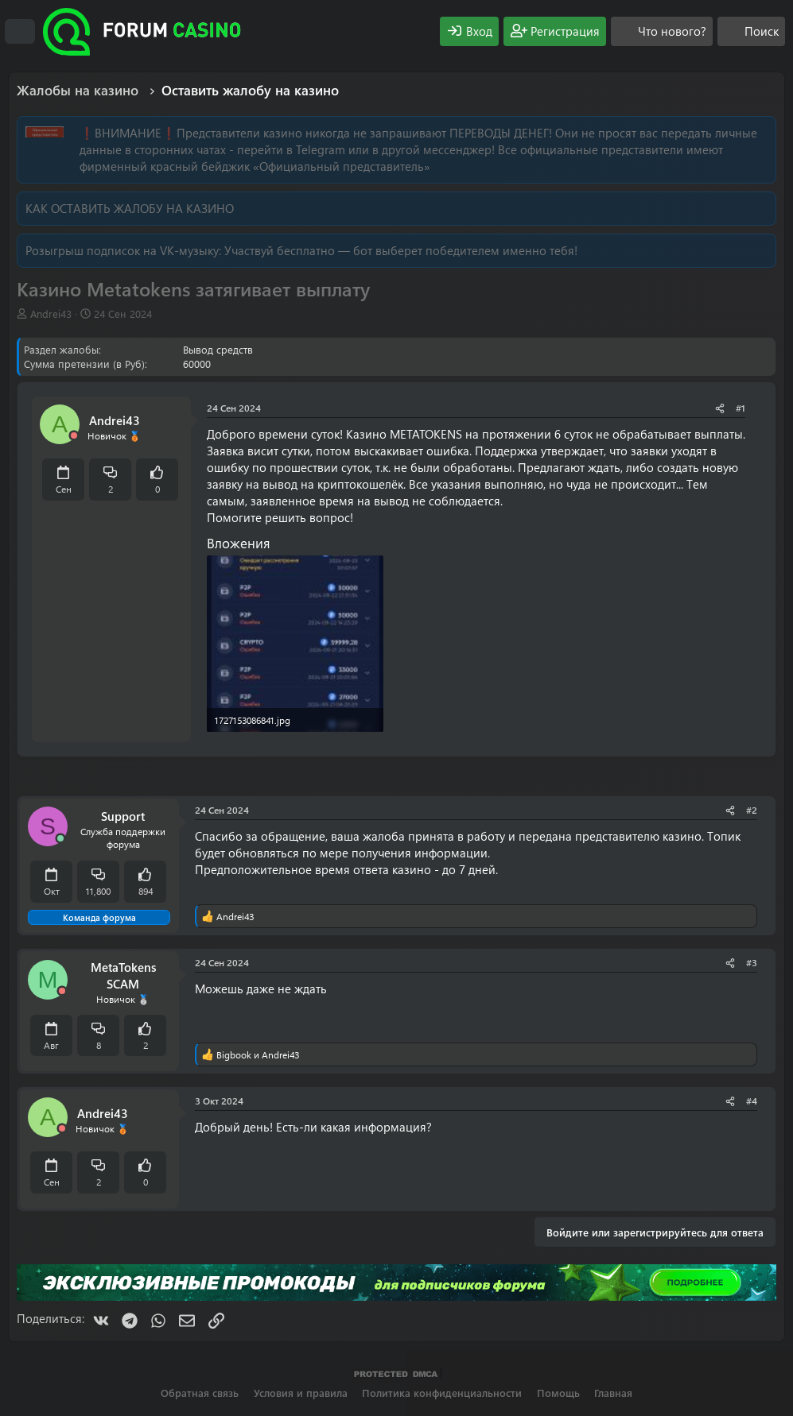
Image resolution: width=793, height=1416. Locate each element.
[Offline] (74, 436)
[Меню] (20, 31)
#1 (740, 407)
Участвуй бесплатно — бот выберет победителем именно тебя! (400, 250)
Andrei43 (51, 313)
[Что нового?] (662, 31)
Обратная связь (200, 1392)
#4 (751, 1100)
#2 (751, 809)
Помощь (558, 1392)
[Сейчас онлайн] (60, 838)
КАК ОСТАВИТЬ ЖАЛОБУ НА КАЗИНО (129, 208)
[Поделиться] (719, 408)
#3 (751, 962)
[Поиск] (751, 31)
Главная (613, 1392)
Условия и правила (301, 1392)
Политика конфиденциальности (442, 1392)
